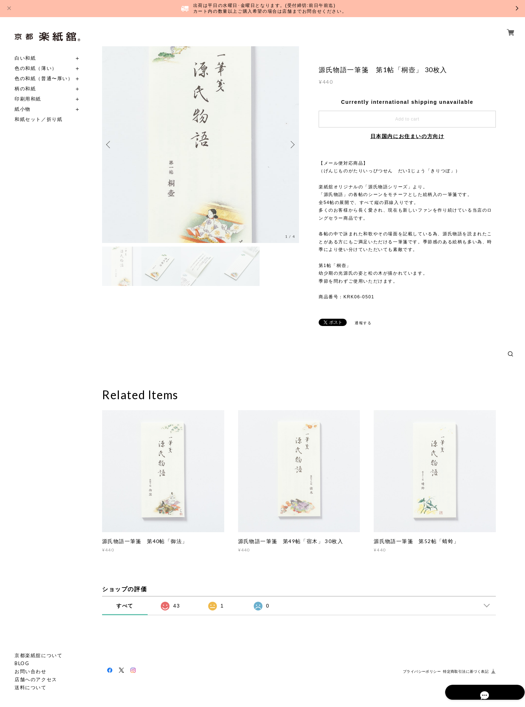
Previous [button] (109, 144)
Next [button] (291, 144)
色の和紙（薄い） (36, 68)
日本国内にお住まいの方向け (407, 136)
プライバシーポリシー (422, 671)
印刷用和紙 (28, 99)
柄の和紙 (25, 88)
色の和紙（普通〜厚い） (44, 78)
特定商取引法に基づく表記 (466, 671)
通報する (363, 323)
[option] (200, 144)
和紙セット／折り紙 (38, 119)
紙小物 (23, 109)
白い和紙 (25, 58)
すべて (124, 606)
